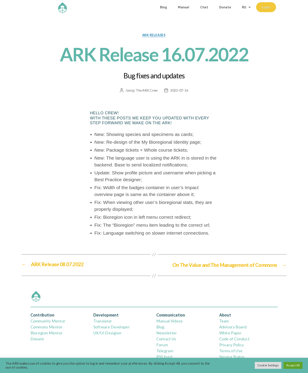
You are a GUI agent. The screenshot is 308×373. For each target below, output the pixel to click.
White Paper (230, 332)
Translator (102, 320)
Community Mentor (48, 320)
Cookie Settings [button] (268, 365)
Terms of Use (231, 350)
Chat (204, 7)
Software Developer (111, 326)
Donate (225, 7)
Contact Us (166, 338)
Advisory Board (233, 326)
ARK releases (154, 35)
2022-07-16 (179, 90)
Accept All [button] (293, 365)
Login (266, 7)
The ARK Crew (147, 90)
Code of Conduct (234, 338)
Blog (163, 7)
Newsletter (166, 332)
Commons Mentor (46, 326)
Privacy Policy (231, 344)
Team (224, 320)
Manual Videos (169, 320)
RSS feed (164, 356)
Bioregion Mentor (46, 332)
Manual (183, 7)
